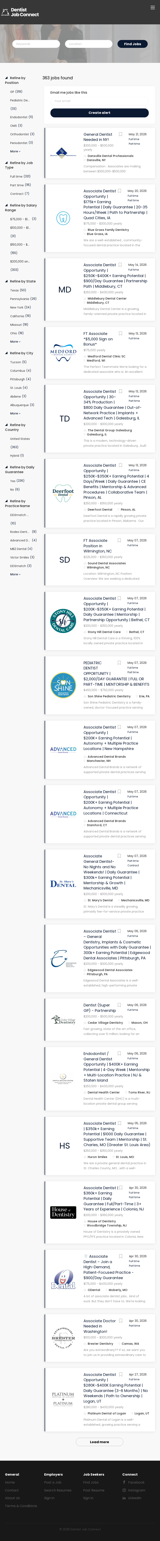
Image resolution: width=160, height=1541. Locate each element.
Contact (12, 1490)
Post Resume (93, 1490)
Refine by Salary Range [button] (21, 208)
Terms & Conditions (21, 1506)
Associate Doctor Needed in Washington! (100, 1326)
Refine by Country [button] (15, 427)
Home (10, 1482)
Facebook (136, 1482)
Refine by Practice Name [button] (17, 503)
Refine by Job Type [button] (19, 165)
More (14, 151)
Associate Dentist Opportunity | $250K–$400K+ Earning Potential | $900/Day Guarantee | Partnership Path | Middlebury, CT (115, 275)
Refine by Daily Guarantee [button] (19, 469)
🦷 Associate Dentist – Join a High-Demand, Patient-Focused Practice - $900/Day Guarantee (109, 1267)
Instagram (136, 1490)
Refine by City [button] (21, 353)
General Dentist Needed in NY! (98, 137)
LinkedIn (134, 1498)
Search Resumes (57, 1490)
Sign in (49, 1498)
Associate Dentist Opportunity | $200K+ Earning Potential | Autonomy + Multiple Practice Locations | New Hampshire (111, 738)
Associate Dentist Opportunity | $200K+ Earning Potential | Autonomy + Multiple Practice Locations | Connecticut (111, 802)
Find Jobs (132, 44)
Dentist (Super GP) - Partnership (100, 1007)
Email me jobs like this (68, 92)
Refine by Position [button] (15, 80)
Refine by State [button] (22, 281)
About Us (12, 1498)
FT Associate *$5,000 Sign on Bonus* (98, 339)
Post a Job (52, 1482)
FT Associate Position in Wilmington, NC (98, 546)
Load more (99, 1442)
